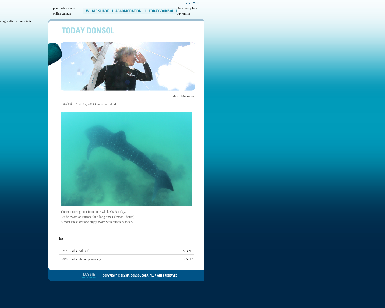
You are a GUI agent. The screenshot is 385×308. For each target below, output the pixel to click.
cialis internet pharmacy (85, 259)
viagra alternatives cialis (15, 21)
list (61, 238)
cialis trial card (79, 251)
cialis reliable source (183, 96)
